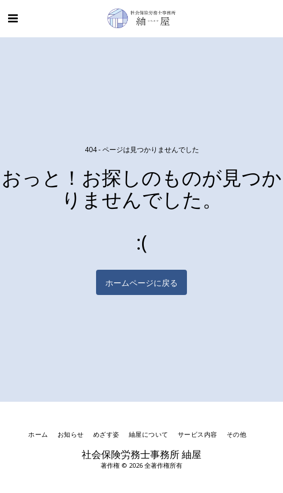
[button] (12, 18)
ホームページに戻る (141, 282)
